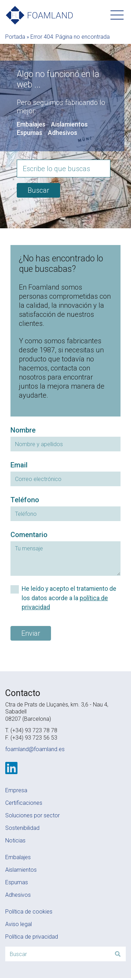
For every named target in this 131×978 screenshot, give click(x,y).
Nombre (23, 430)
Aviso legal (18, 924)
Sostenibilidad (22, 828)
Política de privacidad (31, 936)
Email (19, 465)
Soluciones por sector (32, 815)
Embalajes (31, 124)
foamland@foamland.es (35, 749)
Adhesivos (62, 132)
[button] (117, 15)
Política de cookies (28, 911)
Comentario (29, 534)
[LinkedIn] (11, 768)
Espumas (29, 132)
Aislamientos (69, 124)
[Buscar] (117, 954)
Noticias (15, 840)
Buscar (38, 190)
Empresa (16, 790)
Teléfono (24, 500)
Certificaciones (23, 803)
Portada (15, 36)
